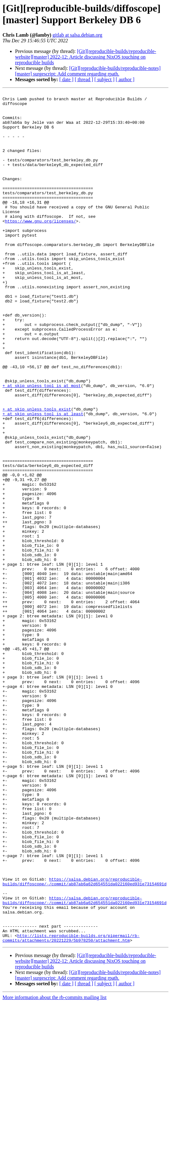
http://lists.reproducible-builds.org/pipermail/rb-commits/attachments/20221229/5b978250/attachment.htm (71, 1107)
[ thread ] (84, 79)
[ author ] (125, 79)
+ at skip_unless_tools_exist (37, 473)
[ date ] (66, 79)
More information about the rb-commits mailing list (55, 1167)
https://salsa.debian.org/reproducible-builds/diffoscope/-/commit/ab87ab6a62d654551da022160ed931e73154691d (85, 1039)
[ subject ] (104, 79)
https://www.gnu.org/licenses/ (40, 247)
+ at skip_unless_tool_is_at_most (42, 445)
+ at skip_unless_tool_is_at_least (43, 478)
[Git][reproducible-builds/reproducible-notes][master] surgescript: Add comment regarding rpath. (88, 70)
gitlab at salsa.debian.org (77, 35)
